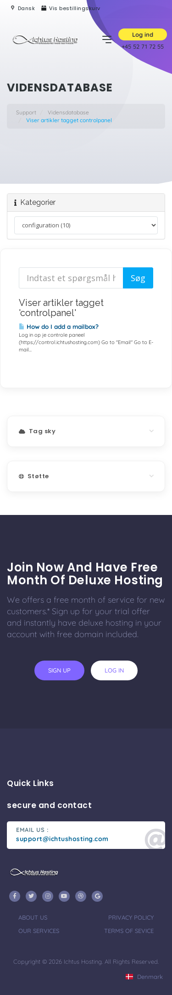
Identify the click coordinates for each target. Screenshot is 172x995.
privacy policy (131, 917)
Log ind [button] (142, 34)
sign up (59, 670)
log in (114, 670)
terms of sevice (129, 930)
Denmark (144, 976)
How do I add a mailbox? (59, 326)
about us (32, 917)
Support (26, 112)
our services (38, 930)
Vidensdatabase (68, 112)
